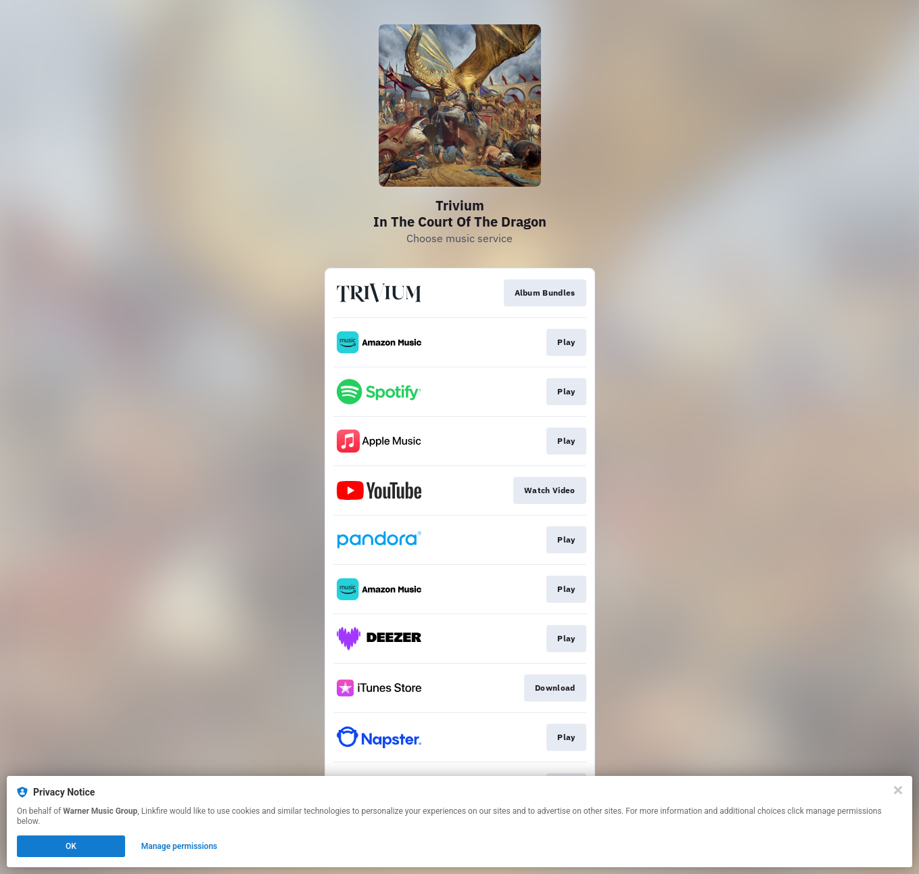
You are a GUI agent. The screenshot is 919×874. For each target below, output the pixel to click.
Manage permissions (179, 846)
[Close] (898, 790)
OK (71, 846)
